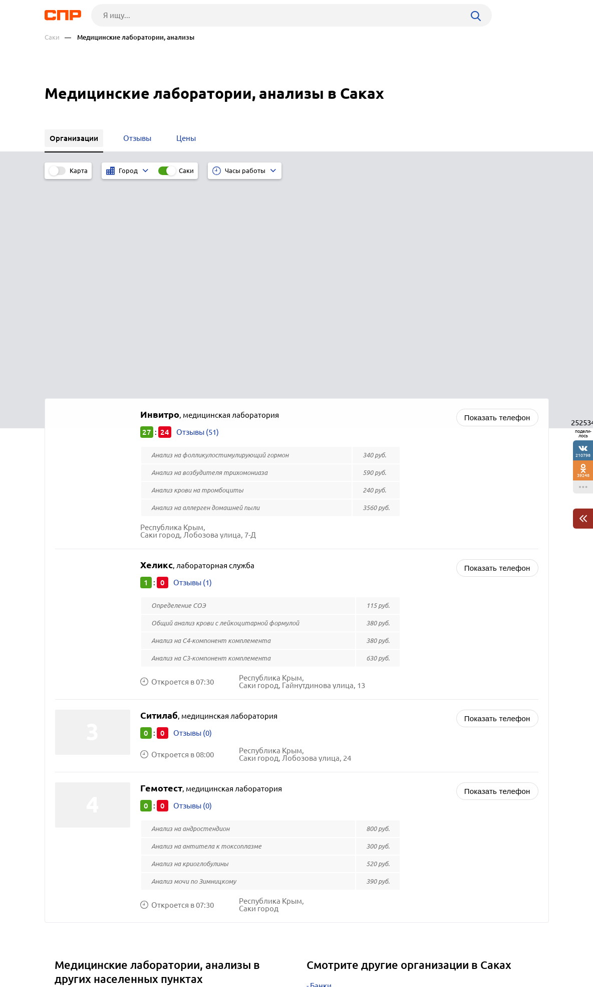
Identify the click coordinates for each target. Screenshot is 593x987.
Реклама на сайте (196, 950)
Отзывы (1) (192, 372)
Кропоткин (77, 827)
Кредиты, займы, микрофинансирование (382, 787)
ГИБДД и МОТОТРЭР (346, 833)
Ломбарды (329, 800)
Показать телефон (497, 207)
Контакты (269, 950)
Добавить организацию (503, 949)
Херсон (71, 801)
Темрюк (72, 814)
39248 (583, 475)
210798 (582, 455)
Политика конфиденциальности (178, 979)
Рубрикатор (63, 950)
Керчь (68, 789)
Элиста (70, 839)
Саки (52, 37)
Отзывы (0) (192, 522)
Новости (125, 950)
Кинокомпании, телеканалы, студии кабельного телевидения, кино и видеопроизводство (418, 816)
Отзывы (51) (197, 221)
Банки (321, 775)
